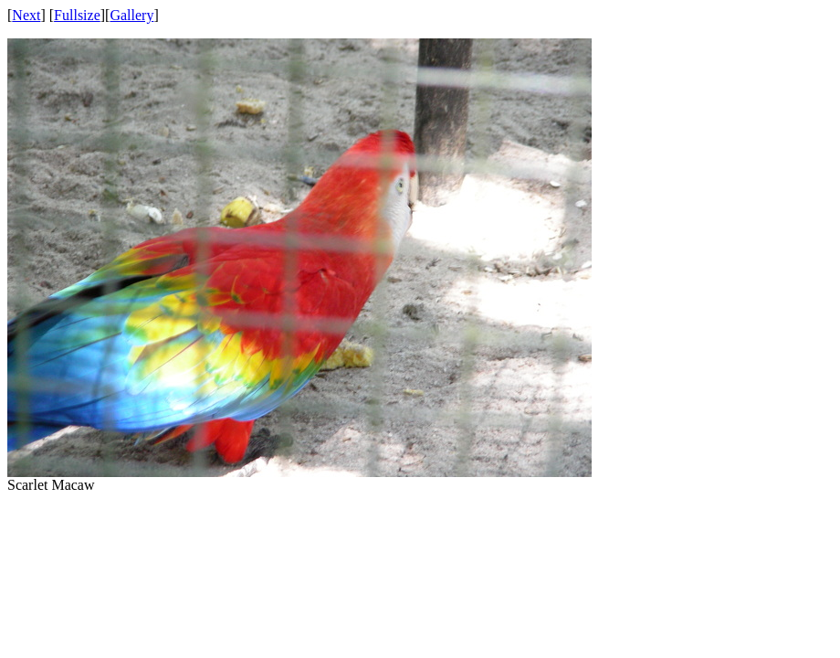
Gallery (131, 15)
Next (26, 15)
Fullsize (77, 15)
